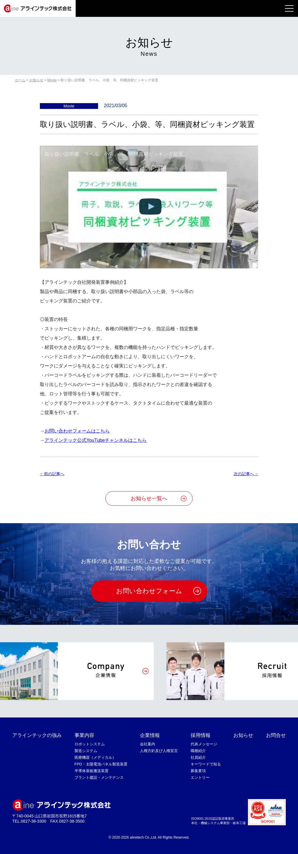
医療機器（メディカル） (95, 757)
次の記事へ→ (246, 473)
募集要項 (198, 771)
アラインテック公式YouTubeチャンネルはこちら (96, 440)
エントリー (200, 777)
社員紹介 (198, 757)
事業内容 (84, 735)
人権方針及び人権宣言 (159, 751)
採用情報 (200, 735)
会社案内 (147, 744)
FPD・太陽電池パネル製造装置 (100, 764)
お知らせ (243, 735)
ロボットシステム (89, 744)
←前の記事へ (52, 473)
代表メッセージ (204, 744)
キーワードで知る (206, 764)
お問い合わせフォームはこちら (77, 430)
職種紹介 (198, 751)
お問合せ (276, 735)
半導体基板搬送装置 (91, 771)
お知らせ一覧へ (149, 498)
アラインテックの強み (37, 735)
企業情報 (150, 735)
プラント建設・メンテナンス (99, 777)
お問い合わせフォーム (149, 591)
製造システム (85, 751)
